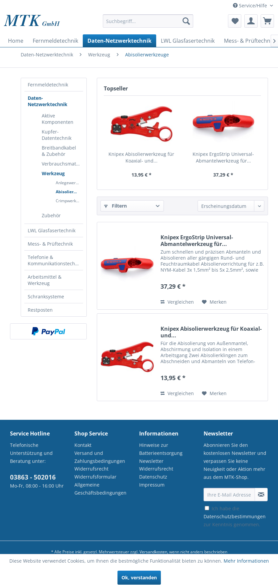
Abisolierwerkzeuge (69, 192)
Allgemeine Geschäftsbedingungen (100, 489)
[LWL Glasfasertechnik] (187, 40)
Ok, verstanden (139, 577)
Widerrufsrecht (91, 469)
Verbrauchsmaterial (62, 164)
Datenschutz (153, 477)
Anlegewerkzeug (69, 183)
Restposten (40, 310)
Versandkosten (153, 552)
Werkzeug (53, 173)
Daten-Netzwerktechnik (47, 101)
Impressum (152, 485)
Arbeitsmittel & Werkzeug (44, 280)
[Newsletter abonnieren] (261, 494)
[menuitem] (148, 24)
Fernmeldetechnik (48, 84)
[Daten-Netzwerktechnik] (119, 40)
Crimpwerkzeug (69, 201)
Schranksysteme (46, 296)
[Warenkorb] (267, 21)
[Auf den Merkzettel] (214, 302)
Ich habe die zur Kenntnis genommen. (235, 516)
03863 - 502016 (33, 477)
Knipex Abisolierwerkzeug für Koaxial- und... (141, 157)
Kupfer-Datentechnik (56, 134)
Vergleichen (177, 302)
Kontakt (82, 445)
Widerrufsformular (95, 477)
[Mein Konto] (251, 21)
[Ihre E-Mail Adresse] (229, 494)
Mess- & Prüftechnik (50, 244)
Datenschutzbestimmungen (235, 516)
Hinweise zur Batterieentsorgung (161, 449)
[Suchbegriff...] (148, 21)
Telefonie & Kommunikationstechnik (55, 260)
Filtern (115, 206)
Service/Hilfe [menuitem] (250, 5)
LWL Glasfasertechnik (51, 230)
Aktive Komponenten (57, 118)
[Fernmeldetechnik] (55, 40)
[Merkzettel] (234, 21)
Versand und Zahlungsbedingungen (99, 457)
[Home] (15, 40)
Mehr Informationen (246, 561)
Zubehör (51, 215)
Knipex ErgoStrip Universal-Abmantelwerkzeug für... (223, 157)
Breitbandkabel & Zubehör (59, 150)
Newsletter (151, 461)
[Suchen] (186, 21)
